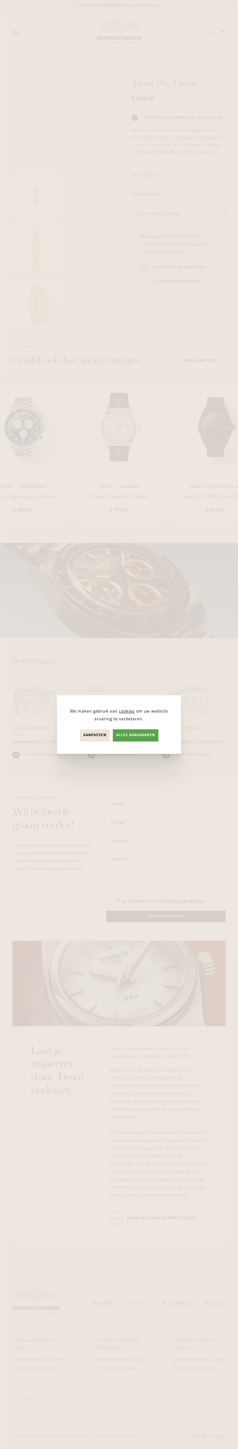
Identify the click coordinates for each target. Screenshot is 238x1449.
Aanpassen (94, 735)
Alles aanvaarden (135, 735)
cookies (127, 711)
